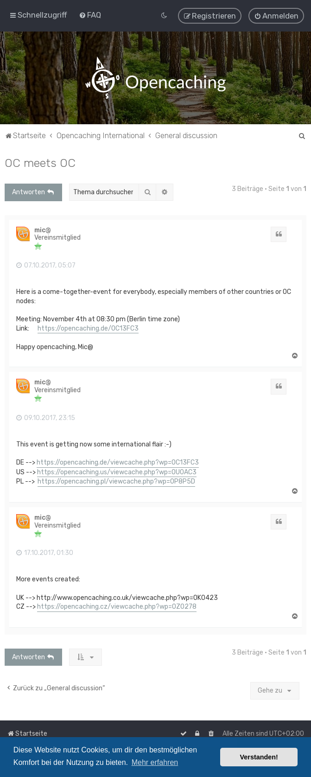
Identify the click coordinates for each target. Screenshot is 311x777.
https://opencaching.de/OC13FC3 (88, 327)
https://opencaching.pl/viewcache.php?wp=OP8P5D (116, 480)
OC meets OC (40, 162)
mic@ (42, 229)
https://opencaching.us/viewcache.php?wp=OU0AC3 (117, 471)
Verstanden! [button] (259, 757)
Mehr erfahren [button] (155, 762)
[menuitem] (89, 14)
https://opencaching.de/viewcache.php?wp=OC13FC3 (118, 461)
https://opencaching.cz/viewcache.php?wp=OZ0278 (117, 606)
